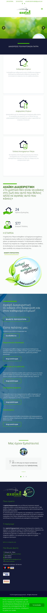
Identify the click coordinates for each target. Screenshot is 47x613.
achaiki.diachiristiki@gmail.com (33, 1)
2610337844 (9, 1)
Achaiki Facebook (9, 561)
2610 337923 (17, 554)
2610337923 (19, 1)
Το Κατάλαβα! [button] (37, 605)
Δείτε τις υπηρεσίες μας (9, 542)
